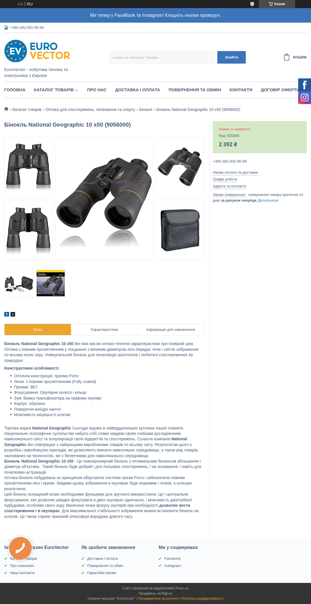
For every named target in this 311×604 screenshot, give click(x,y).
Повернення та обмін (195, 90)
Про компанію (22, 566)
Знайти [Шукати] (231, 57)
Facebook (172, 558)
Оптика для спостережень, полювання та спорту (90, 109)
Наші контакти (22, 573)
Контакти (241, 90)
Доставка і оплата (137, 90)
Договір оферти (280, 90)
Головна (14, 90)
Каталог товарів (54, 90)
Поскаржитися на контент (158, 599)
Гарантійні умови (101, 573)
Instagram (172, 566)
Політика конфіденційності (202, 599)
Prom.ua (182, 588)
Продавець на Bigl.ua (155, 593)
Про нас (97, 90)
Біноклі (145, 109)
